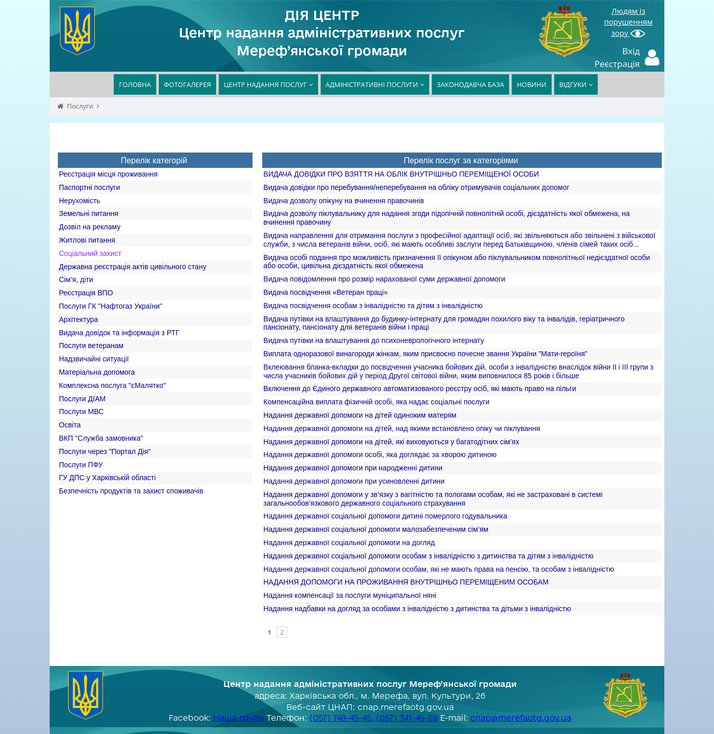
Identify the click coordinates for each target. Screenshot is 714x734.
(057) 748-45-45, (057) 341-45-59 (373, 717)
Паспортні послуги (89, 187)
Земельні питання (88, 213)
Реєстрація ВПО (86, 293)
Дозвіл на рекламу (89, 227)
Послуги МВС (81, 411)
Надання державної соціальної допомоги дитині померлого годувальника (385, 516)
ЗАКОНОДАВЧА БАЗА (471, 84)
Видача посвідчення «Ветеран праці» (325, 292)
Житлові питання (87, 240)
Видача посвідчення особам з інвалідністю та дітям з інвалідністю (372, 305)
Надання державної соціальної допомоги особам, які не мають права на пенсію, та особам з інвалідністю (438, 569)
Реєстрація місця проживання (108, 174)
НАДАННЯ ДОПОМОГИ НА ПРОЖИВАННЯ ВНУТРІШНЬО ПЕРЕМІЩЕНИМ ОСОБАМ (406, 582)
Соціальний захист (90, 253)
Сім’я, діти (76, 279)
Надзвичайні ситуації (94, 359)
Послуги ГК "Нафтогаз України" (110, 306)
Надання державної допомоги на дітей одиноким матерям (359, 415)
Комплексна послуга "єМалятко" (112, 385)
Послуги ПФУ (81, 465)
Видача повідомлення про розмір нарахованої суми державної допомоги (384, 279)
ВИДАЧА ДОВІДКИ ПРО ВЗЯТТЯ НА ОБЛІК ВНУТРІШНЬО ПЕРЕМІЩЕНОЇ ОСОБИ (401, 174)
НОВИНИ (531, 84)
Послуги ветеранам (91, 345)
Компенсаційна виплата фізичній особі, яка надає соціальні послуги (376, 402)
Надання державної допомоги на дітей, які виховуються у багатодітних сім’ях (391, 442)
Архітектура (78, 319)
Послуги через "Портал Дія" (105, 451)
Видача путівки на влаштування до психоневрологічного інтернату (373, 340)
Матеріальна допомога (97, 372)
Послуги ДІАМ (82, 399)
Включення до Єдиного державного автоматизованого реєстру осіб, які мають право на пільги (419, 388)
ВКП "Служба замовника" (101, 438)
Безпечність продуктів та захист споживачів (131, 491)
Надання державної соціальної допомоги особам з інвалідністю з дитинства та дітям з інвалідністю (428, 556)
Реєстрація (617, 64)
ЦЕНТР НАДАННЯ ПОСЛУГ (268, 84)
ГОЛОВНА (135, 84)
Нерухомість (79, 201)
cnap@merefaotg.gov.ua (520, 717)
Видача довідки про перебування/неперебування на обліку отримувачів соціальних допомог (416, 187)
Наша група (238, 717)
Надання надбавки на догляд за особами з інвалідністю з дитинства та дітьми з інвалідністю (417, 609)
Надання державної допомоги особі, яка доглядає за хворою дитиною (379, 454)
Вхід (631, 51)
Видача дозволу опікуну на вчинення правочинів (343, 201)
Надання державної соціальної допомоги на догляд (349, 542)
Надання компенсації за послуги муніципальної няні (349, 595)
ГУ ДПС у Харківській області (107, 477)
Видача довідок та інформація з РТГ (119, 333)
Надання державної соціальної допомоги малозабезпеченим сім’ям (375, 529)
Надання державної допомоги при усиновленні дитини (354, 481)
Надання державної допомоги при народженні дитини (352, 468)
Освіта (69, 425)
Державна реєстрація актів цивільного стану (132, 267)
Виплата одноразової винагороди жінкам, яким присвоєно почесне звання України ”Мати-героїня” (425, 354)
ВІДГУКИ (576, 84)
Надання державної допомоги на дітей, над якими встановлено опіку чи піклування (401, 428)
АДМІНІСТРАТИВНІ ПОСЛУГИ (375, 84)
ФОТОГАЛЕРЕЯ (187, 84)
